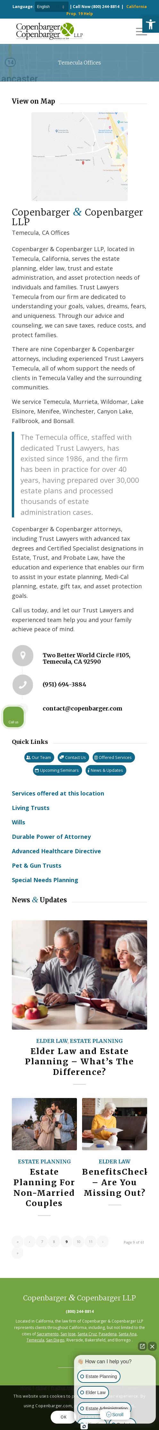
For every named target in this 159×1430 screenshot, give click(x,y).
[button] (150, 24)
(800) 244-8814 (105, 6)
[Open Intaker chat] (84, 1426)
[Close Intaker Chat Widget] (152, 1346)
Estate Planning (96, 1041)
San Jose (68, 1334)
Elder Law (51, 1041)
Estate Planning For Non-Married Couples (44, 1187)
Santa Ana (128, 1334)
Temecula (35, 1340)
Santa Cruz (87, 1334)
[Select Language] (52, 7)
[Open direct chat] (142, 1346)
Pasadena (108, 1334)
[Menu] (138, 31)
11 (91, 1241)
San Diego (55, 1340)
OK (63, 1417)
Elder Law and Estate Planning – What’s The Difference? (79, 1061)
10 (78, 1241)
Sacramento (48, 1334)
